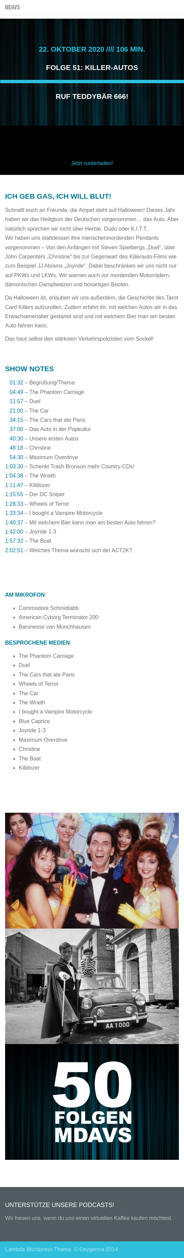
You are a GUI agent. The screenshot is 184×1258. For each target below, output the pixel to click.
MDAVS (12, 7)
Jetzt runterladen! (92, 163)
